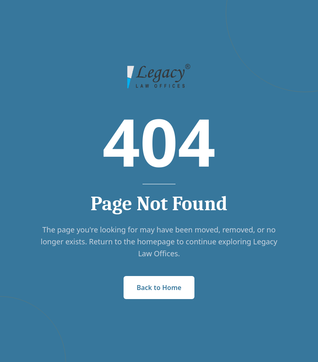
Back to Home (159, 287)
